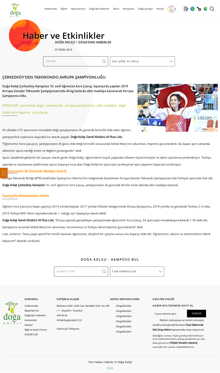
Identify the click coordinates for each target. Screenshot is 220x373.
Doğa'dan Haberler (99, 8)
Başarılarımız (78, 8)
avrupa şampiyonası (79, 105)
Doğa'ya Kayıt (145, 8)
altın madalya (106, 105)
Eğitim (64, 8)
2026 (110, 368)
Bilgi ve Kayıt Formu (36, 329)
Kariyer (160, 8)
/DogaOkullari (123, 305)
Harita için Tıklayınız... (69, 328)
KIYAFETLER (31, 334)
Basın (116, 8)
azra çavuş (39, 112)
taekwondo (54, 105)
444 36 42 (62, 315)
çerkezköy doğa (31, 105)
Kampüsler (128, 8)
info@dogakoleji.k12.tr (69, 320)
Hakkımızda (50, 8)
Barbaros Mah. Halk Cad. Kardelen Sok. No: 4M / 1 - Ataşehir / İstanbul (83, 308)
